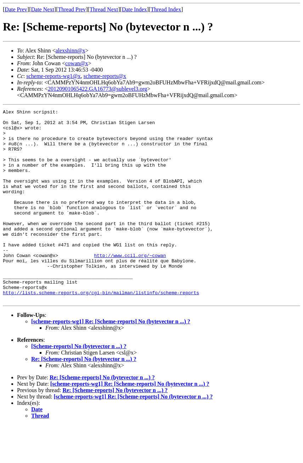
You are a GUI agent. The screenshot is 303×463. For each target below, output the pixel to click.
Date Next (42, 9)
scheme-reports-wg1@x (53, 76)
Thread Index (166, 9)
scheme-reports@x (105, 76)
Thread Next (104, 9)
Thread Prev (72, 9)
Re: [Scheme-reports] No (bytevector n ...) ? (83, 397)
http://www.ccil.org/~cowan (130, 285)
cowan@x (76, 63)
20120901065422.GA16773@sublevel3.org (97, 89)
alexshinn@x (70, 51)
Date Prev (16, 9)
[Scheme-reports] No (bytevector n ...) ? (79, 384)
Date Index (134, 9)
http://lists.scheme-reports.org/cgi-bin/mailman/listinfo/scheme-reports (101, 330)
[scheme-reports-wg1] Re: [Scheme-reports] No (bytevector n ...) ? (110, 360)
